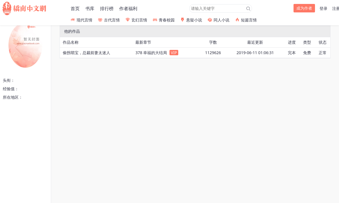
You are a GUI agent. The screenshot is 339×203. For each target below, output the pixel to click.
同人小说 (218, 20)
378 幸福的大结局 (151, 52)
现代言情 (81, 20)
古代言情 (109, 20)
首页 (75, 8)
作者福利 (128, 8)
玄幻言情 (136, 20)
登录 (323, 8)
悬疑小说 (191, 20)
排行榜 (107, 8)
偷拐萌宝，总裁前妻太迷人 (86, 52)
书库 (89, 8)
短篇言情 (246, 20)
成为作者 (304, 8)
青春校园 (164, 20)
